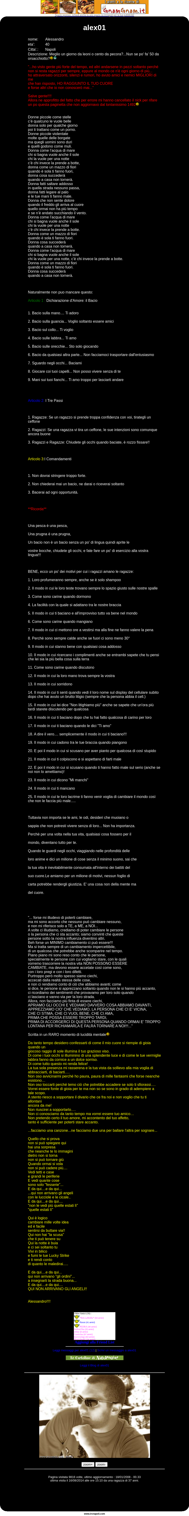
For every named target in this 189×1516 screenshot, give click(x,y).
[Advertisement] (95, 1497)
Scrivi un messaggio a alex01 (116, 1350)
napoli (96, 1514)
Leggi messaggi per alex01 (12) (74, 1350)
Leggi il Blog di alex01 (94, 1365)
